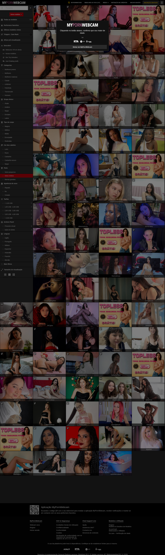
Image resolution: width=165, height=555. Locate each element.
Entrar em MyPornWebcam (82, 47)
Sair (82, 37)
